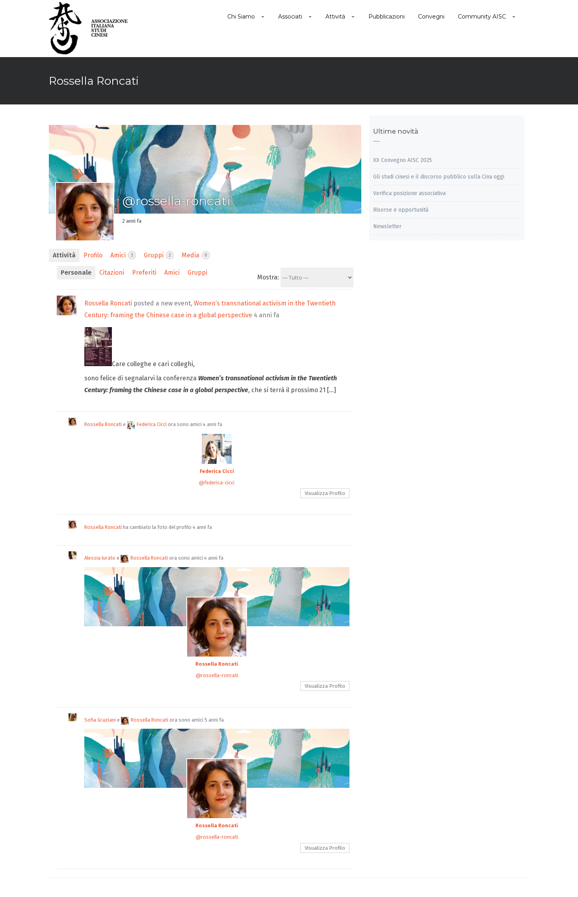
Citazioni (111, 272)
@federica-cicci (216, 483)
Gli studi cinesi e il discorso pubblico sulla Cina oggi (438, 176)
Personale (76, 272)
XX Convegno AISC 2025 (402, 160)
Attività (64, 255)
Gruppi (159, 255)
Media (196, 255)
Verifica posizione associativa (409, 193)
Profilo (93, 255)
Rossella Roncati (108, 303)
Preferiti (144, 272)
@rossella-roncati (217, 675)
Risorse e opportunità (400, 210)
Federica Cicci (147, 424)
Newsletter (387, 226)
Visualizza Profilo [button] (325, 493)
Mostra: (268, 277)
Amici (123, 255)
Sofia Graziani (100, 720)
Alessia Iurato (99, 558)
